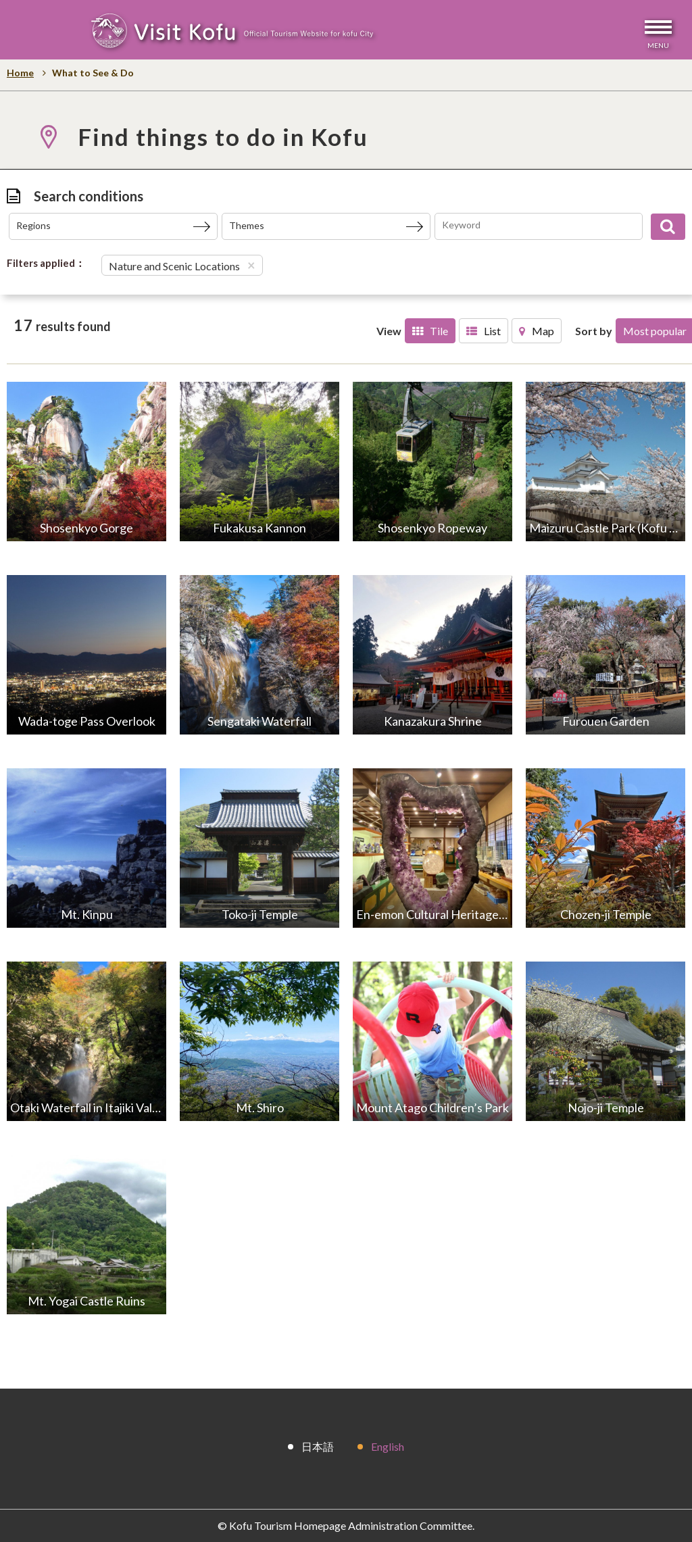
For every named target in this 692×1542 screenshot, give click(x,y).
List (483, 330)
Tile (430, 330)
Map (536, 330)
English (387, 1445)
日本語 (317, 1445)
